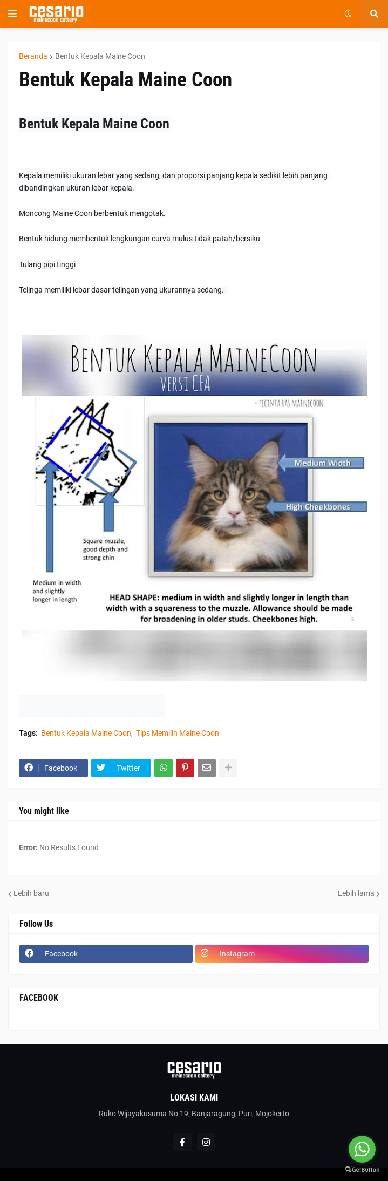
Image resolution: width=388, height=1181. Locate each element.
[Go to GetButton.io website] (362, 1169)
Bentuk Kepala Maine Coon (100, 56)
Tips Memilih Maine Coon (177, 733)
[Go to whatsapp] (362, 1149)
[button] (12, 14)
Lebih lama (356, 893)
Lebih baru (31, 893)
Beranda (33, 56)
